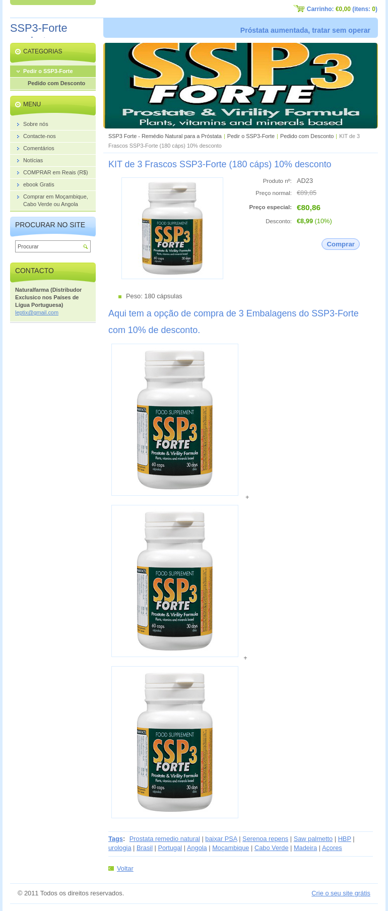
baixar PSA (221, 838)
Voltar (125, 868)
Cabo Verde (271, 848)
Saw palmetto (313, 838)
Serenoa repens (265, 838)
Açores (332, 848)
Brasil (145, 848)
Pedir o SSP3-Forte (251, 136)
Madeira (305, 848)
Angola (197, 848)
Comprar (341, 244)
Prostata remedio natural (165, 838)
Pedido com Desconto (307, 136)
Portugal (170, 848)
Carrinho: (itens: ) (342, 9)
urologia (120, 848)
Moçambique (230, 848)
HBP (344, 838)
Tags (115, 838)
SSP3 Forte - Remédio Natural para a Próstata (165, 136)
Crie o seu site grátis (340, 893)
